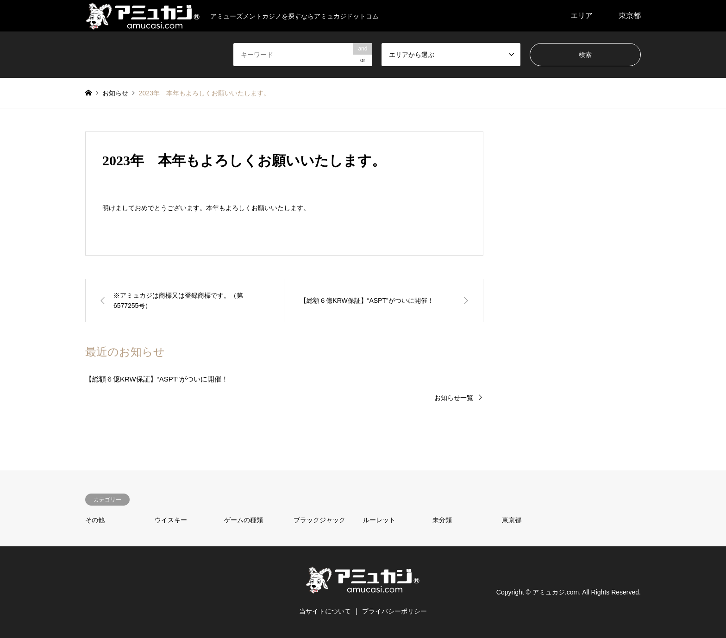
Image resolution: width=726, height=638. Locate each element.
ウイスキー (171, 520)
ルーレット (379, 520)
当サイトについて (325, 611)
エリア (581, 15)
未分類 (442, 520)
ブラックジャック (319, 520)
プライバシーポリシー (394, 611)
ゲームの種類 (243, 520)
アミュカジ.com (555, 592)
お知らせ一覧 (453, 397)
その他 (95, 520)
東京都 (630, 15)
